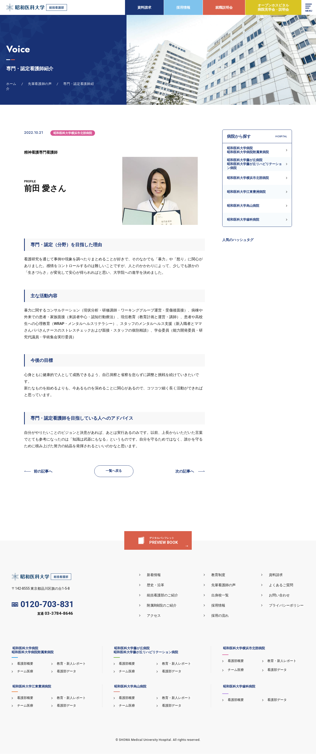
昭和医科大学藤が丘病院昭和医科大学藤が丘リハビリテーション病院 (254, 164)
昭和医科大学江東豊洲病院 (246, 192)
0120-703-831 (43, 605)
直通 (55, 614)
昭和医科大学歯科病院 (243, 219)
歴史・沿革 (158, 585)
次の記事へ (184, 472)
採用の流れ (221, 616)
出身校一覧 (221, 595)
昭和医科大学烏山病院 (243, 205)
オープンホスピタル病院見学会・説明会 (273, 7)
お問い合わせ (280, 595)
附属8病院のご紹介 (164, 606)
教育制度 (220, 575)
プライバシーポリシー (287, 606)
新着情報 (156, 575)
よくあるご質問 (282, 585)
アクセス (156, 616)
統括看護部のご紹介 (165, 595)
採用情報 (183, 7)
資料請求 (144, 7)
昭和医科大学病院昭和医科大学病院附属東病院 (248, 150)
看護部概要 (25, 664)
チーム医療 (25, 671)
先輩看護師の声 (225, 585)
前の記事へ (43, 472)
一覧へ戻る (114, 471)
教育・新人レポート (70, 664)
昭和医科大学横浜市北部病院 (72, 133)
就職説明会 (223, 7)
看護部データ (66, 671)
